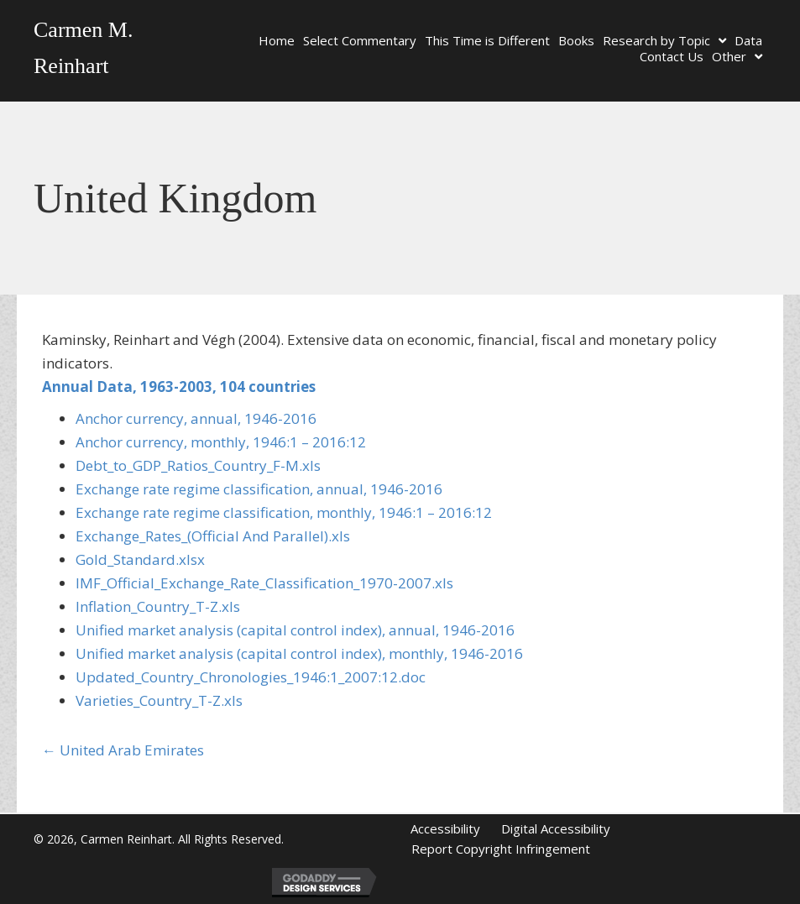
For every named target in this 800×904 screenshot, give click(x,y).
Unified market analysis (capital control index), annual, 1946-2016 (295, 630)
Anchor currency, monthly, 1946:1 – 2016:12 (221, 442)
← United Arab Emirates (123, 750)
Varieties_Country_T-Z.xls (159, 700)
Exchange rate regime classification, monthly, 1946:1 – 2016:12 (284, 512)
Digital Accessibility (555, 828)
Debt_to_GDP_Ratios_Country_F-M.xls (198, 465)
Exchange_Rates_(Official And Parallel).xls (213, 536)
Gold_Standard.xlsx (140, 559)
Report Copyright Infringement (500, 848)
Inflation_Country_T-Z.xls (158, 606)
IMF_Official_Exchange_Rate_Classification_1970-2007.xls (264, 583)
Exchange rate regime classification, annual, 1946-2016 (259, 489)
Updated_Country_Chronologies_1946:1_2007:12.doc (251, 677)
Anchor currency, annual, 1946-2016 (196, 418)
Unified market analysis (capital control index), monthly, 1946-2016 (299, 653)
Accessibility (445, 828)
